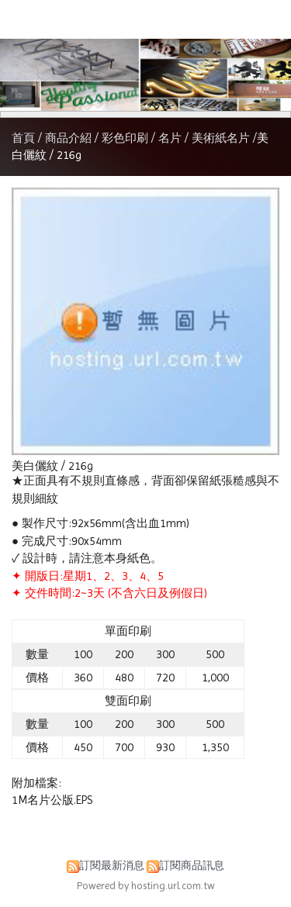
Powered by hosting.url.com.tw (146, 885)
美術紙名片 (221, 138)
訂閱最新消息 (111, 865)
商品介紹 (70, 138)
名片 (170, 138)
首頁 (23, 138)
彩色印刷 (125, 138)
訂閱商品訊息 (191, 865)
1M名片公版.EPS (52, 800)
